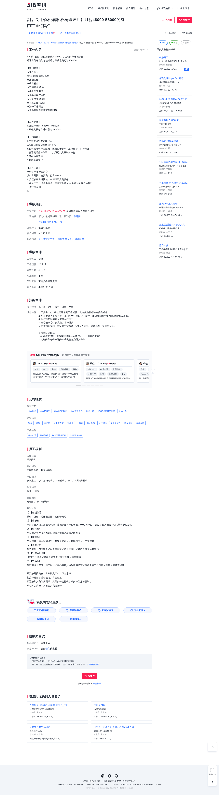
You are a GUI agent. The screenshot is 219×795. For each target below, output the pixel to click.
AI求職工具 (103, 8)
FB (109, 776)
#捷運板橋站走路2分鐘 (50, 222)
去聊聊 (168, 20)
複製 (185, 42)
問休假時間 (43, 610)
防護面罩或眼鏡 (59, 435)
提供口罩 (32, 435)
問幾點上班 (43, 619)
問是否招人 (139, 610)
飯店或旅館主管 (46, 239)
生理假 (80, 423)
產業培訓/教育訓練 (106, 411)
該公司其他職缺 (70, 33)
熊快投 (186, 20)
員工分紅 (123, 411)
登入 (47, 648)
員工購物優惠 (76, 411)
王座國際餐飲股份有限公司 (68, 43)
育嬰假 (70, 423)
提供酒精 (44, 435)
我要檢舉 (97, 683)
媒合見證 (131, 8)
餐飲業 (53, 43)
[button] (78, 385)
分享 (162, 42)
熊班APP (212, 774)
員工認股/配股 (60, 411)
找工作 (90, 8)
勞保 (30, 423)
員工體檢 (103, 423)
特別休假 (91, 423)
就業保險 (140, 423)
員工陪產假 (58, 423)
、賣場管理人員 (63, 239)
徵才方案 (144, 8)
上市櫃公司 (45, 411)
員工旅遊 (32, 411)
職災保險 (128, 423)
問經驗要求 (75, 610)
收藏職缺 (187, 33)
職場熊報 (117, 8)
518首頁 (39, 43)
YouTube (116, 776)
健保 (38, 423)
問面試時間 (107, 610)
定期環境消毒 (76, 435)
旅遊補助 (90, 411)
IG (102, 776)
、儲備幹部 (78, 239)
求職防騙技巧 (93, 664)
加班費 (47, 423)
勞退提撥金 (116, 423)
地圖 (78, 216)
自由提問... (75, 619)
